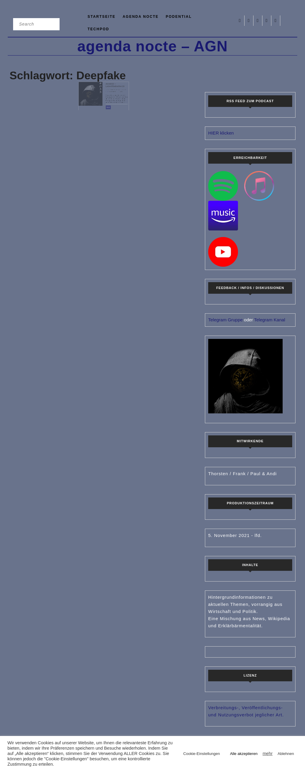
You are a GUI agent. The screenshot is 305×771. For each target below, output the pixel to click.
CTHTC (117, 91)
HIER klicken (221, 132)
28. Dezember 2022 (109, 91)
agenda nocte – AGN (152, 46)
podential (179, 17)
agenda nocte (141, 17)
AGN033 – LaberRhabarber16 (111, 88)
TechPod (98, 29)
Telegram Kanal (269, 319)
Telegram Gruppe (225, 319)
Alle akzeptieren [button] (244, 753)
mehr (107, 103)
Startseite (102, 17)
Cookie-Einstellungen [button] (201, 753)
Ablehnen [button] (286, 753)
